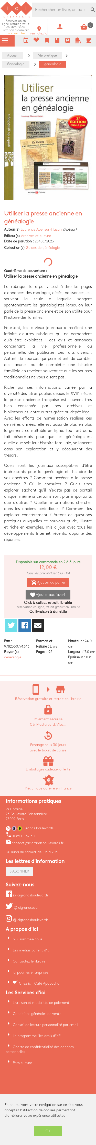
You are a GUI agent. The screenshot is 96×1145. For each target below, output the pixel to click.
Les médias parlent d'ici (31, 950)
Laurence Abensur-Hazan (41, 229)
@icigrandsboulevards (27, 895)
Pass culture (22, 1063)
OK (48, 1131)
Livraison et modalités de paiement (41, 1002)
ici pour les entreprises (30, 972)
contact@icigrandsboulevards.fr (34, 843)
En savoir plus (15, 27)
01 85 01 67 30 (20, 836)
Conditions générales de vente (37, 1013)
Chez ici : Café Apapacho (39, 983)
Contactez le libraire (29, 961)
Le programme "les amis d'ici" (37, 1036)
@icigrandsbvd (22, 907)
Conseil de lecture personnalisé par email (45, 1024)
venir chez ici (39, 32)
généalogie (12, 657)
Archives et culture (36, 236)
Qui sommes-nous (27, 939)
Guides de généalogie (43, 247)
